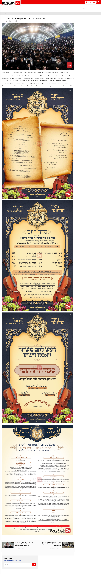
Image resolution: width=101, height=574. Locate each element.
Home (3, 13)
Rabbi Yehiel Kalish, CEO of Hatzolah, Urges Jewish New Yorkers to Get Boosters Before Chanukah (24, 544)
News (8, 13)
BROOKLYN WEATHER (15, 7)
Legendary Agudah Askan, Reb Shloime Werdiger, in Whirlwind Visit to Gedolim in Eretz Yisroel (50, 544)
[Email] (20, 565)
